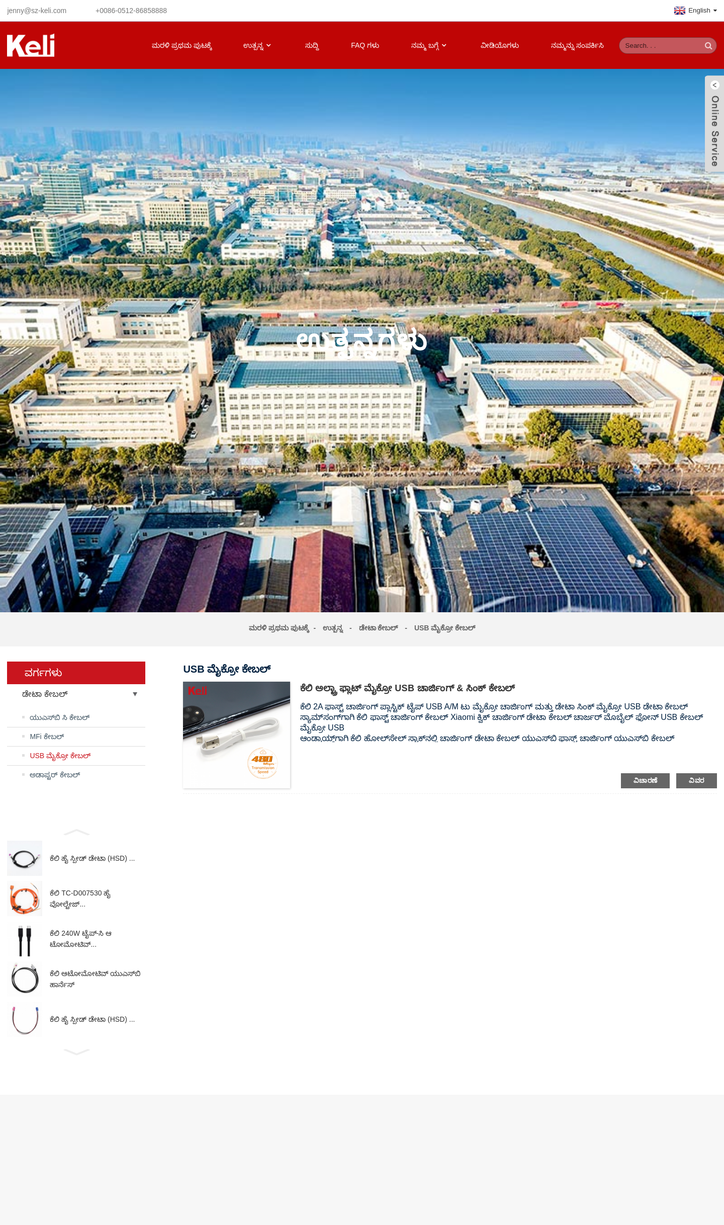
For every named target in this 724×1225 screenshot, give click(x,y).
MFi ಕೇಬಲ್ (46, 736)
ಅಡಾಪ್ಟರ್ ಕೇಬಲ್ (55, 775)
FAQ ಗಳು (365, 45)
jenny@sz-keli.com (36, 11)
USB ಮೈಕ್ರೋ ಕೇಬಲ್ (444, 628)
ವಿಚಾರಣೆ (646, 780)
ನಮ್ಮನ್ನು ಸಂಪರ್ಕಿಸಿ (577, 45)
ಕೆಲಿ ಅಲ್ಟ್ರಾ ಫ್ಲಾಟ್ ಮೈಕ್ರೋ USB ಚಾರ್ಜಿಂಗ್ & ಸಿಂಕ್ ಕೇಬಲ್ (407, 688)
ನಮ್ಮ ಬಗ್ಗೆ (429, 45)
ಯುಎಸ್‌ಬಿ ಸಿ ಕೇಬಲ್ (59, 717)
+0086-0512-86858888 (131, 11)
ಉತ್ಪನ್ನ (258, 45)
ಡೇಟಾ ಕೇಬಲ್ (378, 628)
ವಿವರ (696, 780)
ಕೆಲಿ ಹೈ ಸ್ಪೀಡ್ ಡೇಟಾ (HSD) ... (92, 858)
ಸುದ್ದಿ (312, 45)
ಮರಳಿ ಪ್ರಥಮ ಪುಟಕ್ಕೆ (182, 45)
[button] (76, 831)
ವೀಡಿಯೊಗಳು (500, 45)
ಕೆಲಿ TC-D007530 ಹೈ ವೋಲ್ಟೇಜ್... (80, 898)
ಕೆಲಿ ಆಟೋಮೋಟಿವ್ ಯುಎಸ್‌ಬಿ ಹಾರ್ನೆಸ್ (95, 979)
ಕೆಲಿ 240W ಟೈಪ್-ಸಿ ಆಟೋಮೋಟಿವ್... (81, 938)
